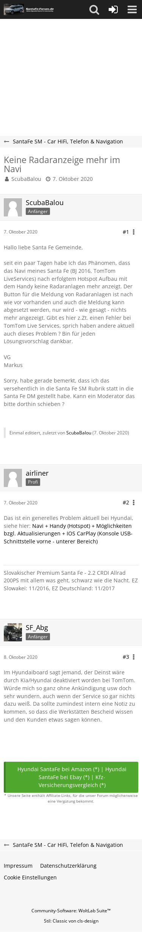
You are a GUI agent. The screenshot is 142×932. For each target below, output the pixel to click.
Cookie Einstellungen (30, 877)
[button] (94, 9)
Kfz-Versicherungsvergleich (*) (72, 781)
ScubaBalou (26, 178)
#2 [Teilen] (126, 502)
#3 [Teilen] (126, 656)
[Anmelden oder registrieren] (113, 9)
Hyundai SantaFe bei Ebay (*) (82, 773)
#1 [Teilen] (126, 231)
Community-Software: (71, 910)
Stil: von (71, 921)
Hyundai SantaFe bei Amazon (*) (58, 769)
